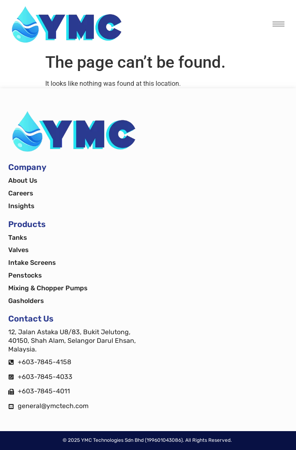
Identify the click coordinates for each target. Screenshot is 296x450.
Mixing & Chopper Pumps (48, 288)
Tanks (17, 237)
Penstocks (25, 275)
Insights (21, 206)
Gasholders (26, 301)
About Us (22, 180)
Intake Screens (32, 262)
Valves (18, 250)
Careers (20, 193)
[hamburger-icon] (278, 24)
